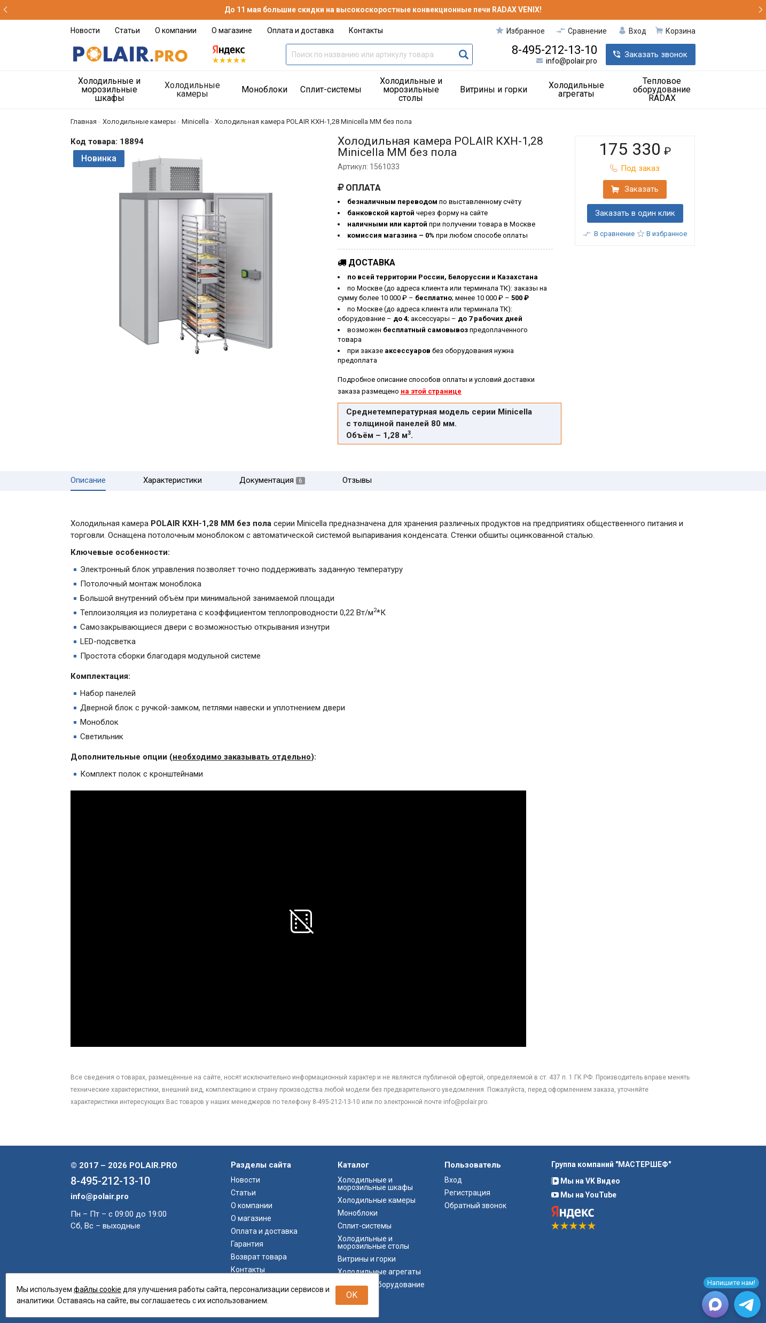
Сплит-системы (331, 89)
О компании (176, 30)
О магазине (232, 30)
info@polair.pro (571, 61)
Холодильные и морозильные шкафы (109, 89)
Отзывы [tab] (357, 480)
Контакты (366, 30)
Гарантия (247, 1244)
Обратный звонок (475, 1205)
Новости (85, 30)
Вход (453, 1180)
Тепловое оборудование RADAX (662, 89)
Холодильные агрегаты (576, 89)
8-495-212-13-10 (554, 50)
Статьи (127, 30)
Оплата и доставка (300, 30)
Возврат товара (259, 1257)
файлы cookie (97, 1289)
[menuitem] (113, 90)
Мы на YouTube (583, 1195)
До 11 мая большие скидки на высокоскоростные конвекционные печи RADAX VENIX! (383, 9)
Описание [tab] (88, 480)
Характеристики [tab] (172, 480)
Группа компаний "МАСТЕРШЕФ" (611, 1164)
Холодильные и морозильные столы (411, 89)
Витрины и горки (493, 89)
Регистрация (467, 1192)
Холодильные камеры (192, 89)
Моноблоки (264, 89)
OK (351, 1295)
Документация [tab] (272, 480)
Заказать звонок (655, 54)
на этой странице (431, 391)
